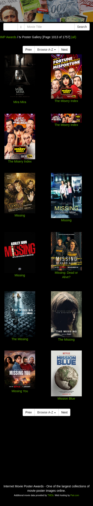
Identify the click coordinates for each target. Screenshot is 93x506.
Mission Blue (66, 398)
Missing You (20, 391)
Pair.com (75, 495)
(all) (73, 37)
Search (82, 27)
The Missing (19, 339)
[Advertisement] (46, 12)
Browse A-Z (46, 49)
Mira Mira (19, 102)
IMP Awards (8, 37)
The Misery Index (66, 101)
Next (64, 49)
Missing (20, 215)
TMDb (50, 495)
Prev (29, 49)
